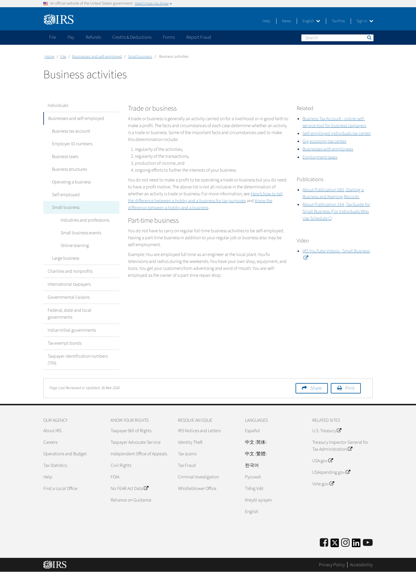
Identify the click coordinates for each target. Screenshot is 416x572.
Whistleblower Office (197, 488)
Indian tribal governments (72, 330)
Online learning (75, 245)
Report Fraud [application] (198, 37)
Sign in (364, 21)
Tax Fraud (187, 465)
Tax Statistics (55, 465)
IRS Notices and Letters (199, 431)
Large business (65, 258)
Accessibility (361, 565)
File (63, 57)
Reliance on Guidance (131, 500)
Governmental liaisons (69, 297)
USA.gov (322, 461)
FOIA (115, 477)
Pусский (253, 477)
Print (349, 388)
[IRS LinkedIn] (356, 545)
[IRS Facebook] (324, 543)
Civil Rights (121, 465)
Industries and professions (85, 220)
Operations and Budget (65, 454)
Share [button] (316, 388)
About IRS (52, 431)
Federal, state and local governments (69, 313)
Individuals (58, 105)
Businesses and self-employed (97, 57)
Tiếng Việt (254, 488)
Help (266, 21)
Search (369, 37)
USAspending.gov (331, 472)
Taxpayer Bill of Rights (131, 431)
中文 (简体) (256, 442)
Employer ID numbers (72, 144)
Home (49, 57)
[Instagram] (345, 543)
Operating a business (71, 182)
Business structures (69, 169)
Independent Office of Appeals (139, 454)
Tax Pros (338, 21)
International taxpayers (69, 284)
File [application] (52, 37)
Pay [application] (71, 37)
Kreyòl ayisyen (258, 500)
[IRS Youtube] (368, 543)
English (311, 21)
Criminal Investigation (198, 477)
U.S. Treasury (326, 431)
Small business (140, 57)
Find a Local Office (60, 488)
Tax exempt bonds (64, 343)
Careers (50, 442)
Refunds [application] (93, 37)
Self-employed (66, 195)
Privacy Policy (332, 565)
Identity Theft (190, 442)
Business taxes (65, 156)
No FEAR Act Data (129, 488)
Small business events (81, 233)
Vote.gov (323, 484)
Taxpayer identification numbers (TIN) (78, 359)
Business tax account (71, 131)
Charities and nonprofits (70, 271)
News (286, 21)
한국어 (252, 465)
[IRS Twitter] (334, 545)
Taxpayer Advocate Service (136, 442)
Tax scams (187, 454)
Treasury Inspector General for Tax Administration (340, 445)
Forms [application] (169, 37)
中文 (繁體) (256, 454)
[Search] (337, 37)
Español (252, 431)
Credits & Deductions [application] (131, 37)
